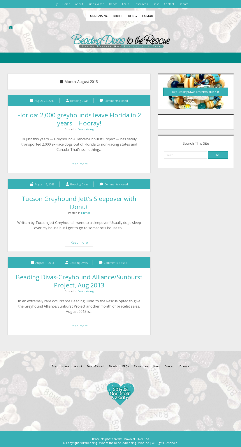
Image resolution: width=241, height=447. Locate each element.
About (79, 4)
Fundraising (98, 16)
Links (156, 4)
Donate (183, 4)
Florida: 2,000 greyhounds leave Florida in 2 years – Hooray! (79, 119)
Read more (81, 164)
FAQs (125, 4)
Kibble (118, 16)
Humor (147, 16)
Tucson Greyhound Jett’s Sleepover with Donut (79, 202)
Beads (113, 4)
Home (66, 4)
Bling (132, 16)
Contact (169, 4)
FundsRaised (96, 4)
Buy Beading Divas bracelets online (195, 91)
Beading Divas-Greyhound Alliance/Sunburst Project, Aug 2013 (79, 281)
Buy (55, 4)
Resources (141, 4)
